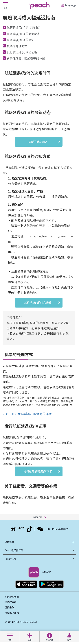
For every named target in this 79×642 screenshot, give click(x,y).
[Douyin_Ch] (29, 527)
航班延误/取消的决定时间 (23, 27)
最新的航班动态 (39, 142)
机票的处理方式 (17, 46)
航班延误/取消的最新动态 (23, 34)
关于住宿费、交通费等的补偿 (26, 58)
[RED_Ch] (21, 529)
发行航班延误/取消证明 (22, 52)
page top (37, 516)
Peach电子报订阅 (14, 550)
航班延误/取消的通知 (20, 40)
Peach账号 (10, 558)
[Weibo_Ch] (13, 528)
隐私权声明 (10, 602)
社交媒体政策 (12, 612)
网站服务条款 (12, 597)
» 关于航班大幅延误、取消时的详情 (27, 414)
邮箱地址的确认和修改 (38, 302)
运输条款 (9, 607)
